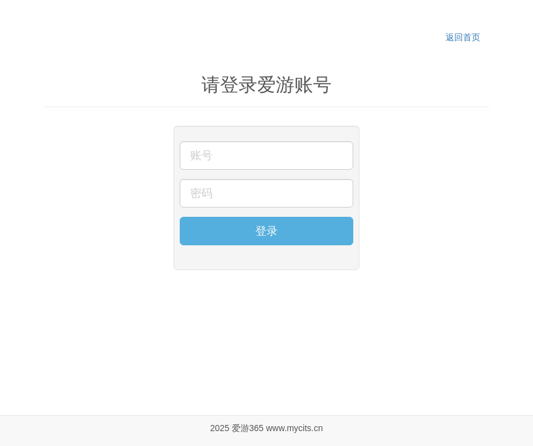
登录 (266, 231)
